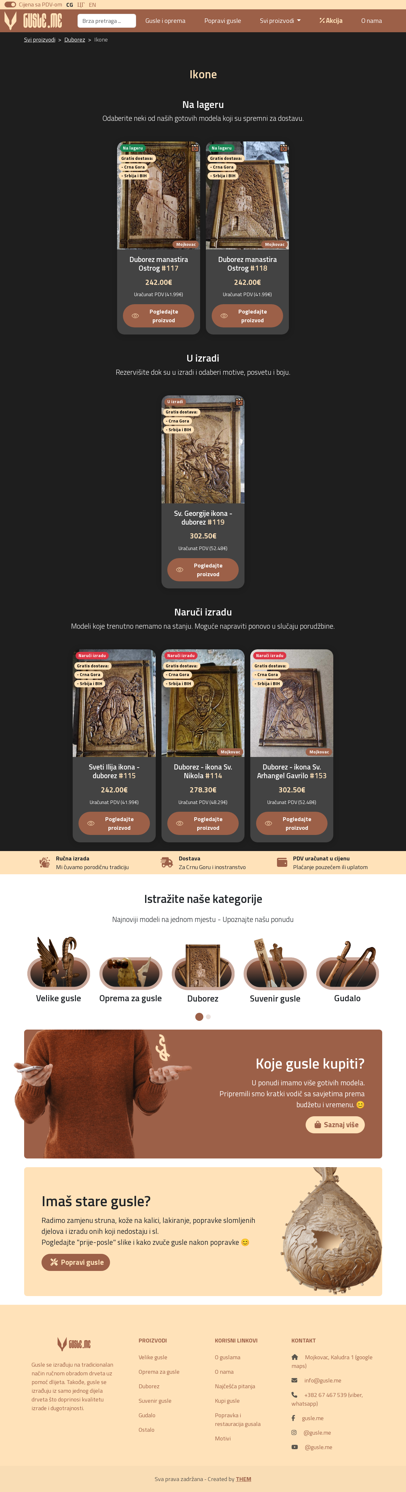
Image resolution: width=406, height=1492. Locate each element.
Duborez (74, 39)
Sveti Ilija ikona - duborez (114, 771)
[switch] (10, 4)
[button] (199, 1017)
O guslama (227, 1357)
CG (69, 4)
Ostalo (146, 1429)
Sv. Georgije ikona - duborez (203, 518)
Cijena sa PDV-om (40, 4)
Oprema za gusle (159, 1371)
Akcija (331, 20)
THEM (243, 1479)
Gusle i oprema (165, 20)
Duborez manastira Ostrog (158, 264)
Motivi (223, 1438)
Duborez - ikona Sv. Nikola (203, 771)
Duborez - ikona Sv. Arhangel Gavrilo (292, 771)
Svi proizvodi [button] (277, 20)
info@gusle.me (322, 1380)
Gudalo (147, 1415)
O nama (371, 20)
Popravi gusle (222, 20)
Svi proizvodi (39, 39)
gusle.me (313, 1418)
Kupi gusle (227, 1400)
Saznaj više (337, 1124)
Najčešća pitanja (235, 1386)
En (92, 4)
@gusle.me (317, 1432)
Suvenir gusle (155, 1400)
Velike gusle (153, 1357)
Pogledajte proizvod (155, 316)
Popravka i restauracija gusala (238, 1419)
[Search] (107, 21)
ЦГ (81, 4)
